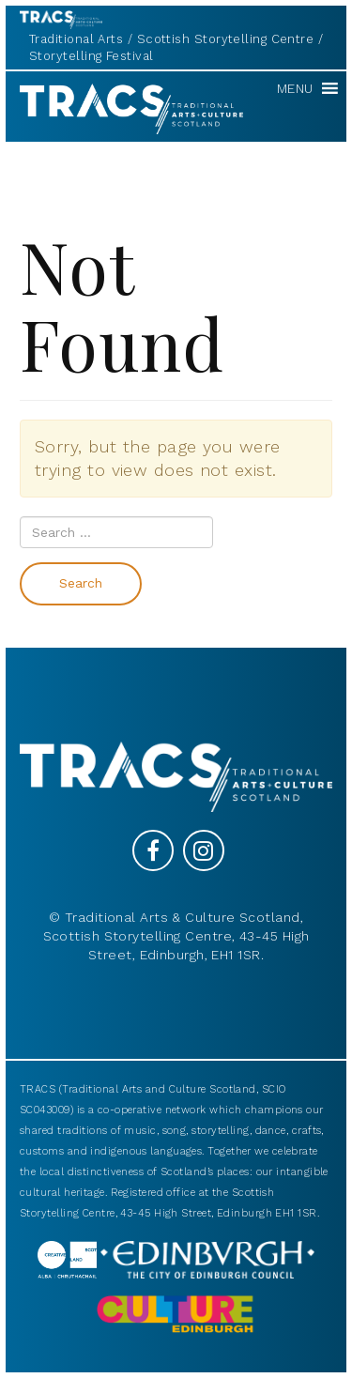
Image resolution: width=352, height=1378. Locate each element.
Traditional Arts (76, 39)
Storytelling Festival (91, 56)
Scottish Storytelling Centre (225, 39)
